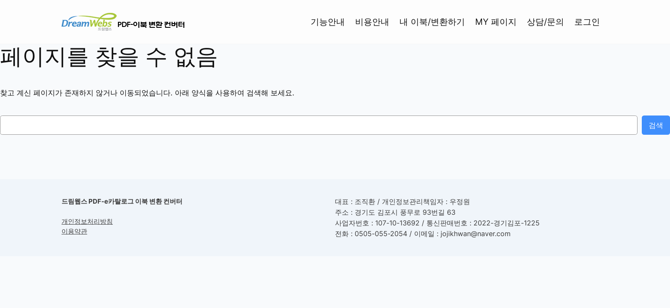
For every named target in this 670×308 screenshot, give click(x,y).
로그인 (587, 22)
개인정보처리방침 (87, 221)
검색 (656, 125)
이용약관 (74, 231)
